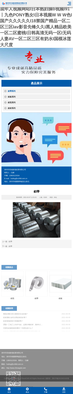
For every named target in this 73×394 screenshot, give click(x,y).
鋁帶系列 (11, 91)
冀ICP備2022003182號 (60, 382)
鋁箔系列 (11, 102)
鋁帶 (10, 241)
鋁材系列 (11, 108)
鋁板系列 (11, 97)
